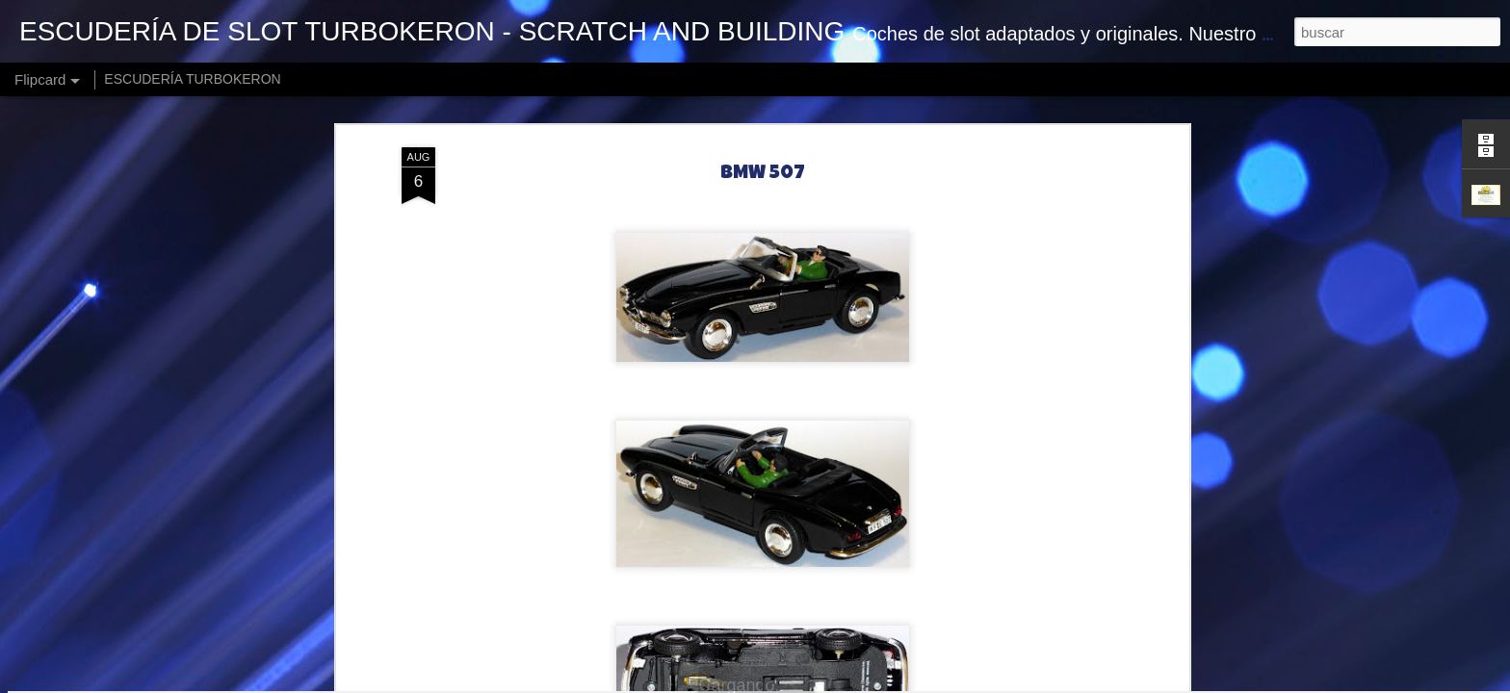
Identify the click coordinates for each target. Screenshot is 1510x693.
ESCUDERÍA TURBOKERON (192, 79)
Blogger (900, 682)
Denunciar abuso (964, 682)
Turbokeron (856, 526)
